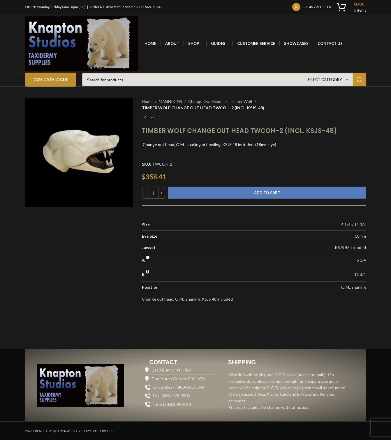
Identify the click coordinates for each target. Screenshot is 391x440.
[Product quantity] (153, 193)
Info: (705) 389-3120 (172, 404)
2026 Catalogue (50, 79)
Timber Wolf (241, 101)
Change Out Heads (205, 101)
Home (147, 101)
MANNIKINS (170, 101)
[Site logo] (81, 43)
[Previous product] (145, 117)
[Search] (224, 79)
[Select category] (328, 79)
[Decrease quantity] (145, 193)
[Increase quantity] (161, 193)
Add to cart (267, 192)
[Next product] (159, 117)
